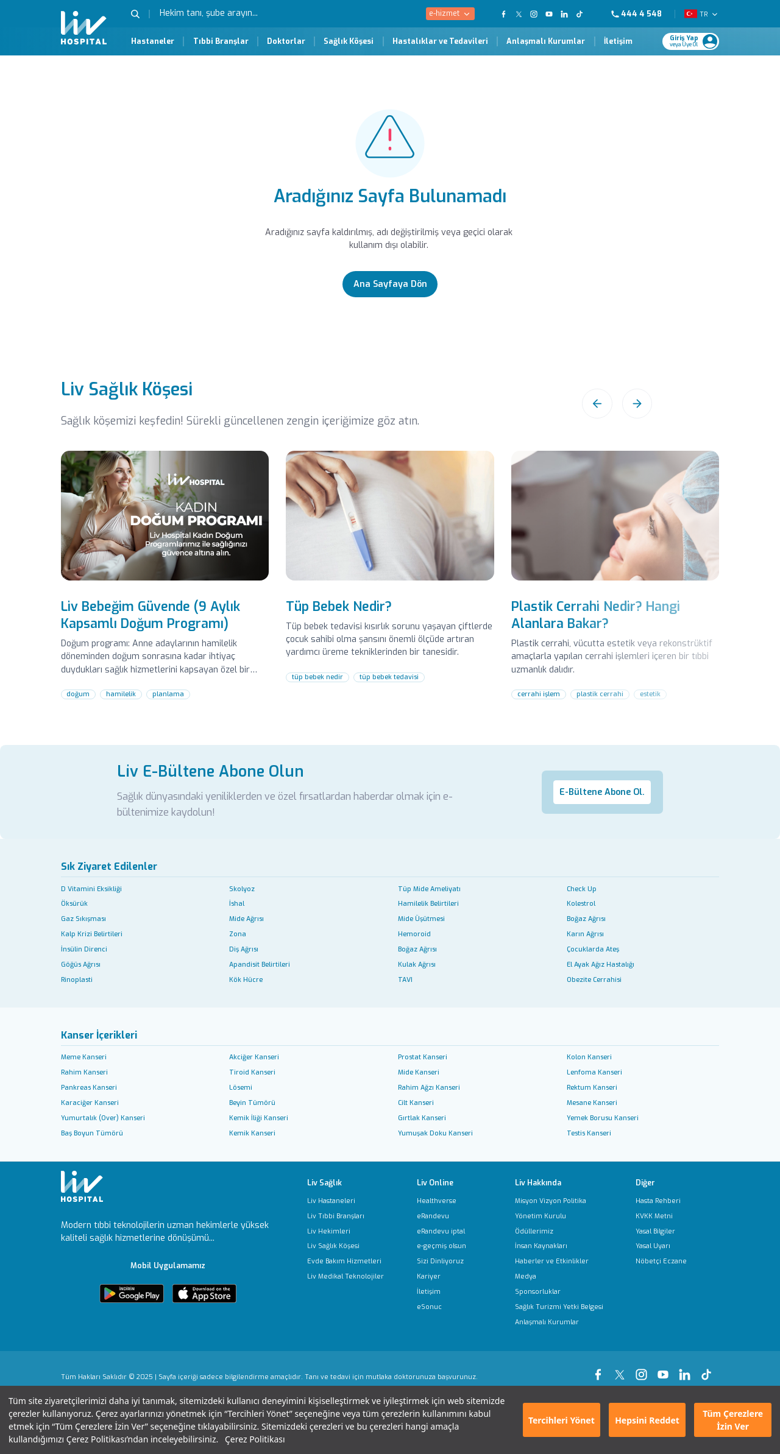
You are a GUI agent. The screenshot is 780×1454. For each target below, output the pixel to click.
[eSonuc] (441, 1307)
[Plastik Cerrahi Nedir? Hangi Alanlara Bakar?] (615, 595)
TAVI (405, 979)
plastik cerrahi (599, 694)
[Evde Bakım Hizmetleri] (345, 1261)
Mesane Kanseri (592, 1102)
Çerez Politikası (255, 1439)
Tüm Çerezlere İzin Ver (733, 1420)
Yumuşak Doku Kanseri (435, 1133)
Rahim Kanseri (84, 1072)
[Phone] (641, 14)
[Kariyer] (441, 1276)
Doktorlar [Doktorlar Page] (286, 41)
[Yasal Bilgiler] (661, 1231)
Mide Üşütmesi (421, 918)
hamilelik (121, 694)
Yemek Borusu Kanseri (603, 1117)
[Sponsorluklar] (559, 1291)
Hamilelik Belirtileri (428, 903)
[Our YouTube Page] (549, 14)
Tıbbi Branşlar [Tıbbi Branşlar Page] (221, 41)
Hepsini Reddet (647, 1420)
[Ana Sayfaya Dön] (390, 284)
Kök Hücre (246, 979)
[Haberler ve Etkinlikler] (559, 1261)
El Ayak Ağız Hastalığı (600, 964)
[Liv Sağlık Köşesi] (345, 1246)
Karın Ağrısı (585, 934)
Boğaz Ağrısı (586, 918)
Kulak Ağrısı (417, 964)
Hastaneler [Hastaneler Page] (152, 41)
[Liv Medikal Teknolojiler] (345, 1276)
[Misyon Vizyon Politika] (559, 1201)
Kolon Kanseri (589, 1057)
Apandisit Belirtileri (259, 964)
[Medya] (559, 1276)
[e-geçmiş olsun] (441, 1246)
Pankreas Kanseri (89, 1087)
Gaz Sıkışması (83, 918)
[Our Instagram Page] (534, 14)
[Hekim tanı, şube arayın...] (241, 13)
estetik (650, 694)
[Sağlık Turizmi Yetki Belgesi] (559, 1307)
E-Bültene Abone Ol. (602, 792)
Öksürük (74, 903)
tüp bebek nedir (317, 676)
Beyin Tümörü (252, 1102)
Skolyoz (242, 888)
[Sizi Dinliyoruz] (441, 1261)
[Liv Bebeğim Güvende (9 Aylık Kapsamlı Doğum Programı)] (165, 595)
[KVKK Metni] (661, 1216)
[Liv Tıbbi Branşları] (345, 1216)
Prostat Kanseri (422, 1057)
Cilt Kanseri (416, 1102)
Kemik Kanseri (252, 1133)
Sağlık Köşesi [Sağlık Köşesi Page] (349, 41)
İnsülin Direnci (84, 949)
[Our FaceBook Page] (503, 14)
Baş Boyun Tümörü (92, 1133)
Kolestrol (581, 903)
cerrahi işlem (538, 694)
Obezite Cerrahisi (594, 979)
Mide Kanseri (418, 1072)
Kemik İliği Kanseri (258, 1117)
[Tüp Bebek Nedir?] (390, 587)
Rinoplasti (77, 979)
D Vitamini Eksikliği (91, 888)
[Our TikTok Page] (585, 14)
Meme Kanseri (84, 1057)
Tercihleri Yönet (561, 1420)
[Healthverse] (441, 1201)
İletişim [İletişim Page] (618, 41)
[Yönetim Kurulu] (559, 1216)
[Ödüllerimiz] (559, 1231)
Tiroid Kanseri (252, 1072)
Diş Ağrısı (243, 949)
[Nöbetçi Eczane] (661, 1261)
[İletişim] (441, 1291)
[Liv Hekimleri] (345, 1231)
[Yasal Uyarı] (661, 1246)
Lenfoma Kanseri (594, 1072)
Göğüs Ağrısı (81, 964)
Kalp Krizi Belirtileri (91, 934)
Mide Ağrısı (246, 918)
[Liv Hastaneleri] (345, 1201)
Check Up (582, 888)
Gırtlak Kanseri (422, 1117)
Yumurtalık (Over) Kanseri (103, 1117)
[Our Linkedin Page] (564, 14)
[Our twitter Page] (518, 14)
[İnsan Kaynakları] (559, 1246)
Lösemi (240, 1087)
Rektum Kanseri (592, 1087)
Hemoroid (414, 934)
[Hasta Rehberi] (661, 1201)
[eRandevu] (441, 1216)
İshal (236, 903)
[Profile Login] (710, 41)
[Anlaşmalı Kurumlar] (559, 1322)
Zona (237, 934)
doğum (78, 694)
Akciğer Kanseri (254, 1057)
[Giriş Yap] (686, 41)
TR (703, 14)
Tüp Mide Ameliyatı (429, 888)
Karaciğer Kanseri (90, 1102)
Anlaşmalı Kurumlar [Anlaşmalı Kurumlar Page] (545, 41)
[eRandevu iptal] (441, 1231)
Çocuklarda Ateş (593, 949)
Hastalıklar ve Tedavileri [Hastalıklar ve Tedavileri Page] (440, 41)
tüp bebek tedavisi (389, 676)
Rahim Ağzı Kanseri (429, 1087)
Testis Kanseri (589, 1133)
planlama (168, 694)
